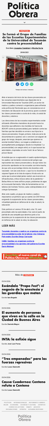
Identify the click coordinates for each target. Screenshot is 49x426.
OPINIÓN (23, 409)
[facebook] (17, 84)
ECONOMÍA (14, 405)
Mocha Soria (37, 48)
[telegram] (27, 84)
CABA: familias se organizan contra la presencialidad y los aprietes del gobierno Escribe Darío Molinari (23, 244)
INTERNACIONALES (20, 402)
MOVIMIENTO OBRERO (37, 402)
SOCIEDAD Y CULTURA (28, 405)
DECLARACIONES (11, 409)
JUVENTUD (41, 405)
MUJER (6, 405)
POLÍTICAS (24, 31)
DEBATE (28, 407)
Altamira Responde (35, 409)
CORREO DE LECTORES (16, 407)
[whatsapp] (31, 84)
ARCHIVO (37, 407)
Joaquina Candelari (22, 48)
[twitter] (22, 84)
